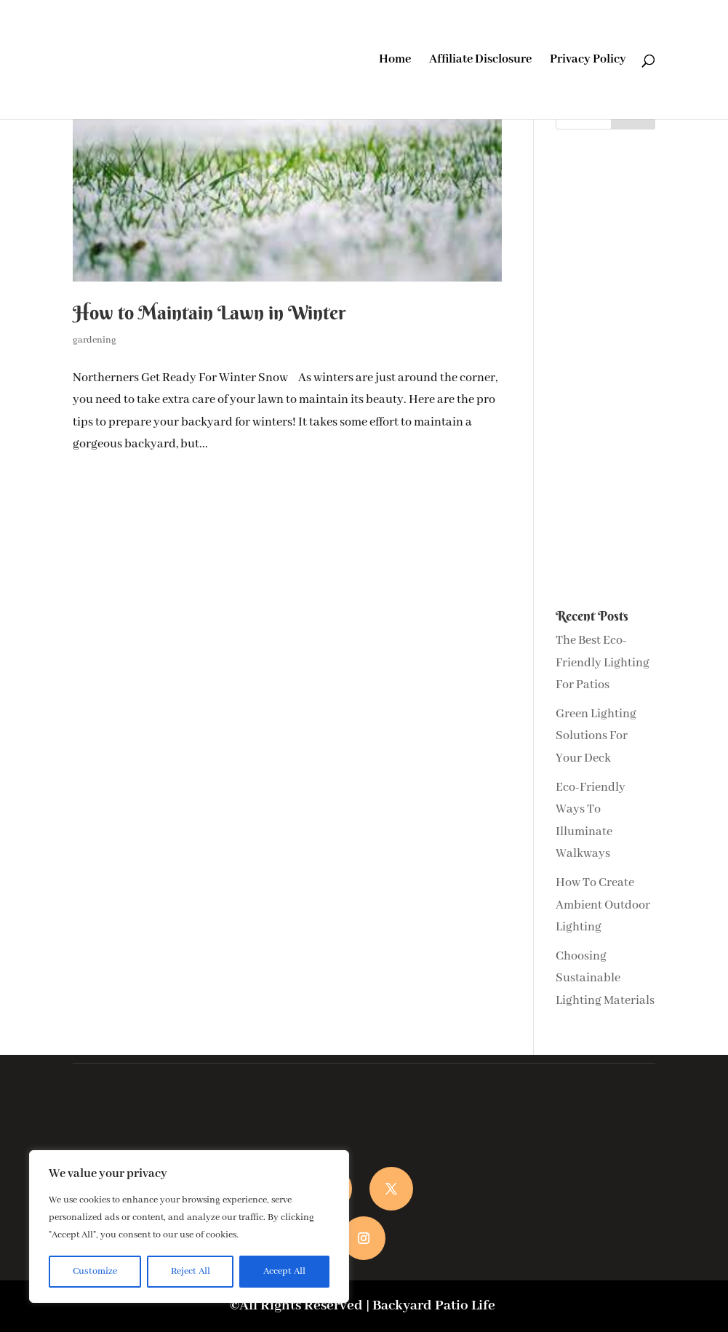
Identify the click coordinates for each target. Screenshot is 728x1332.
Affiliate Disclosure (480, 61)
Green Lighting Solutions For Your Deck (596, 736)
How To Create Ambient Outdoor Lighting (603, 905)
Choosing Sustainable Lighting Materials (605, 978)
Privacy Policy (588, 61)
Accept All (284, 1271)
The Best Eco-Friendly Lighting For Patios (602, 663)
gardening (94, 340)
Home (395, 61)
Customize (95, 1271)
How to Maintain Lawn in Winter (209, 312)
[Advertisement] (605, 369)
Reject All (190, 1271)
